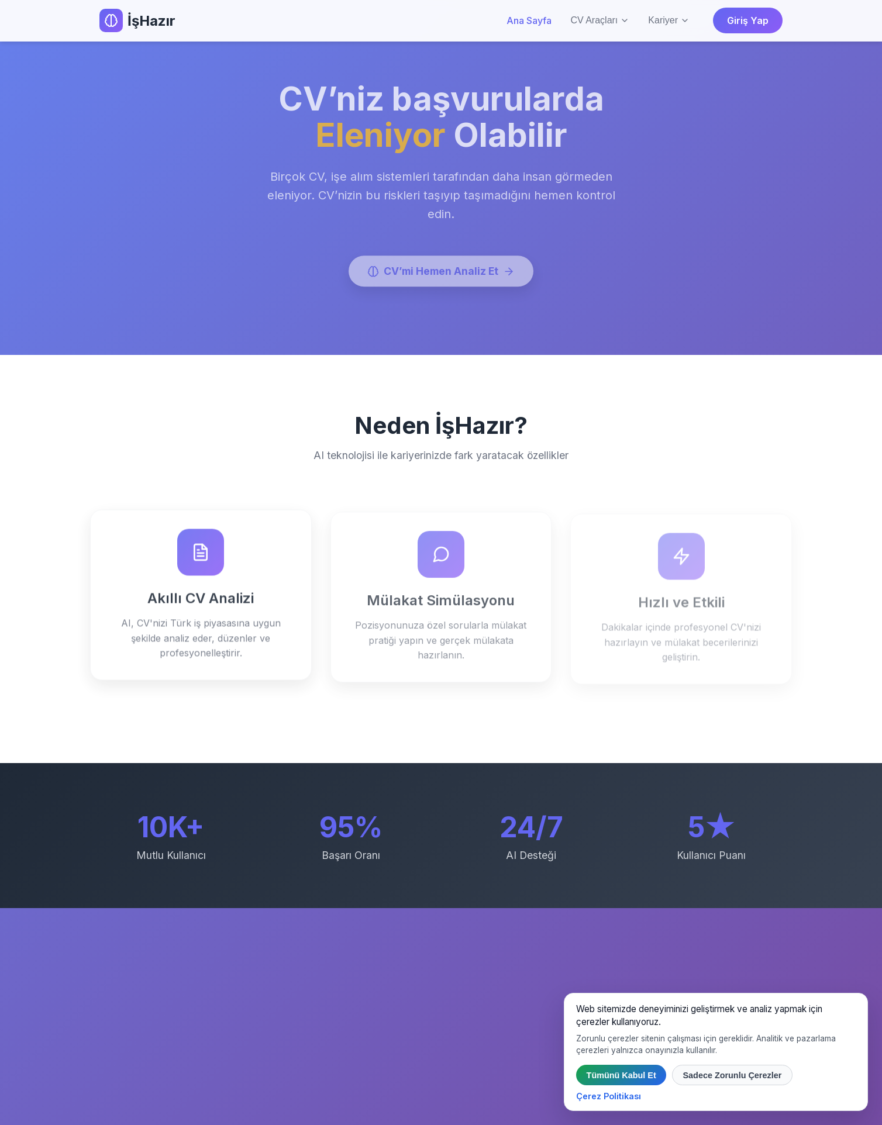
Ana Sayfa (529, 20)
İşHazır (137, 20)
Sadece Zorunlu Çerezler (732, 1075)
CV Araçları (599, 20)
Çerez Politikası (608, 1096)
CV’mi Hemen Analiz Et (441, 273)
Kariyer (669, 20)
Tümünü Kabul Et (621, 1075)
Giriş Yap (748, 20)
